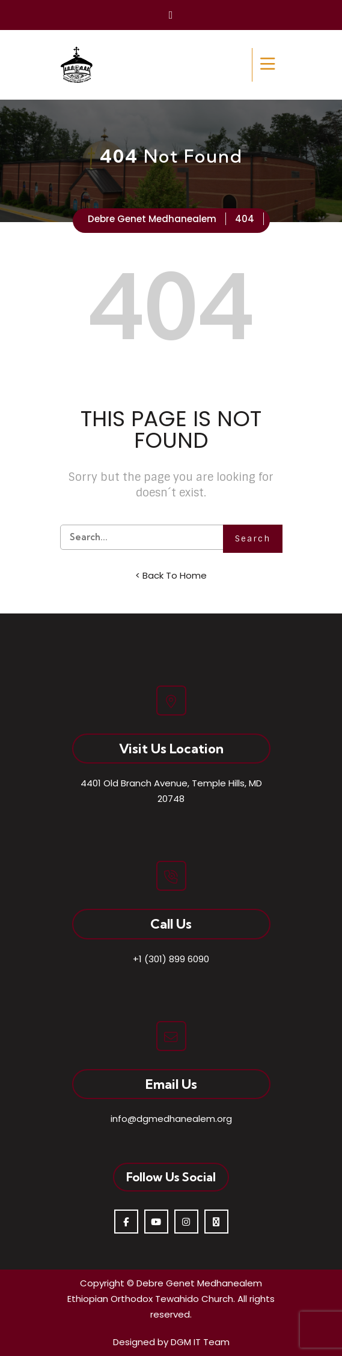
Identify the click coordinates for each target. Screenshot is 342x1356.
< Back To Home (171, 575)
